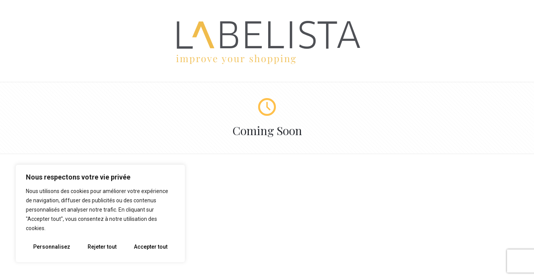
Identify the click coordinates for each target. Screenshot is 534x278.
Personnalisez (51, 247)
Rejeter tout (102, 247)
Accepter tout (150, 247)
